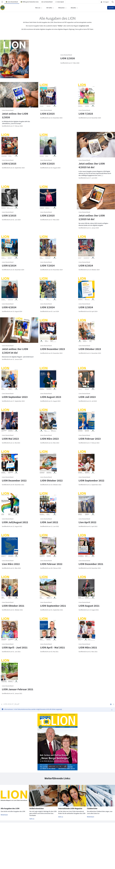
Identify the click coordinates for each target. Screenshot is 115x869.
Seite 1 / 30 (52, 766)
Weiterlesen (4, 815)
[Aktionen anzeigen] (113, 704)
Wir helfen (49, 8)
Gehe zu (31, 819)
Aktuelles (73, 8)
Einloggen (105, 2)
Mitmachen (61, 8)
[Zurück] (1, 704)
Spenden (111, 8)
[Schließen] (111, 709)
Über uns (37, 8)
